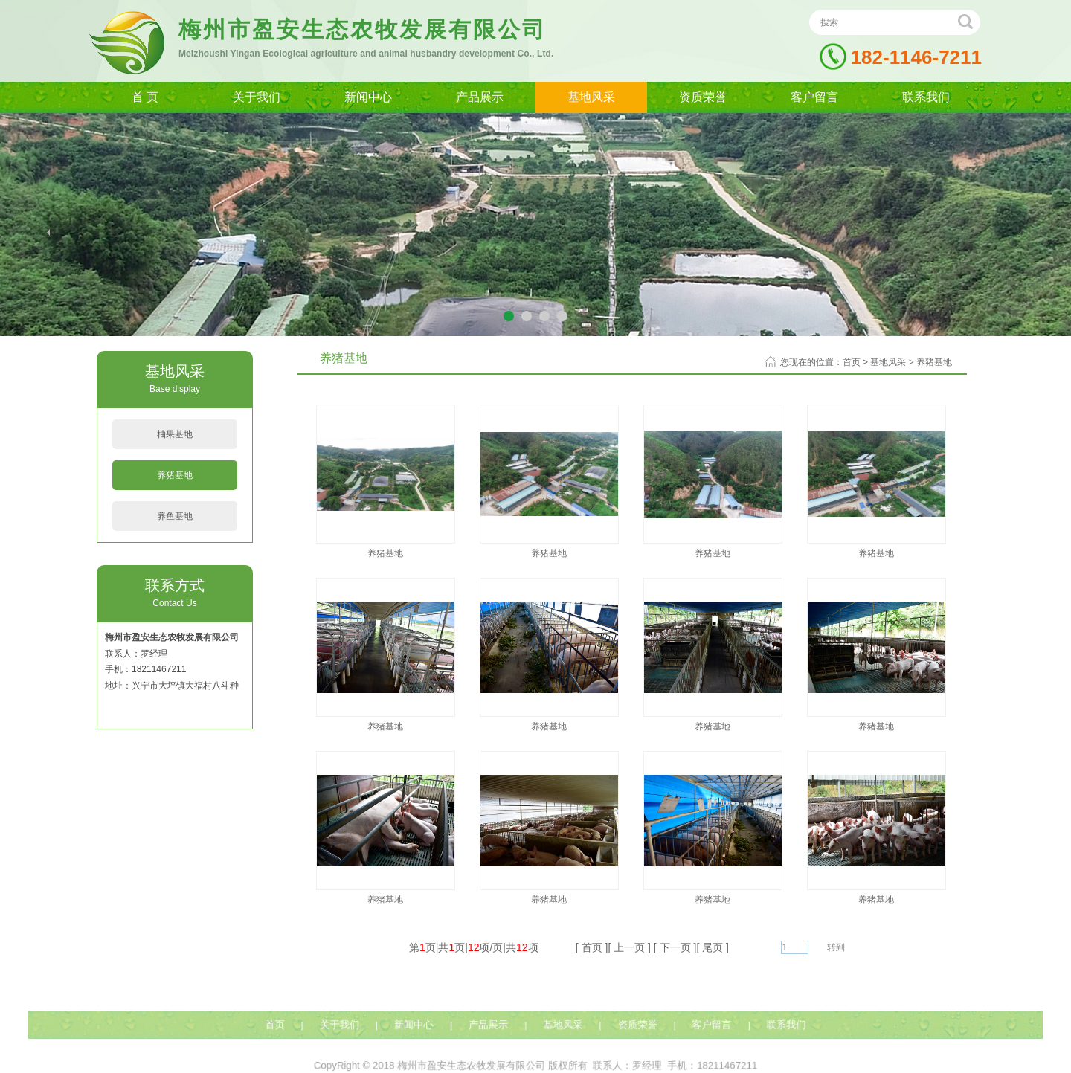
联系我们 (926, 97)
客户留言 (814, 97)
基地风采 (591, 97)
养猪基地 (175, 475)
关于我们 (256, 97)
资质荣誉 (703, 97)
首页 (852, 362)
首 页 (145, 97)
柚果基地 (175, 434)
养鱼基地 (175, 516)
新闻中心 (368, 97)
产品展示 (480, 97)
